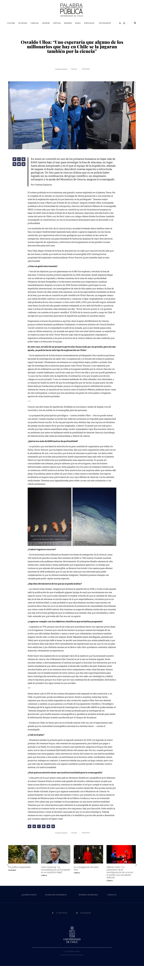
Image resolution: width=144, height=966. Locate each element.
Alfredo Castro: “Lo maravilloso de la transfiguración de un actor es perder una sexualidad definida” (120, 872)
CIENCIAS (35, 23)
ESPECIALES (89, 23)
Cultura (44, 875)
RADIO (78, 23)
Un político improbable (19, 867)
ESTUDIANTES (105, 23)
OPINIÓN (46, 23)
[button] (14, 159)
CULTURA (11, 23)
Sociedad (12, 870)
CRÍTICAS (57, 23)
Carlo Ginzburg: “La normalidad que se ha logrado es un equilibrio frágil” (55, 870)
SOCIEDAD (22, 23)
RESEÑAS (68, 23)
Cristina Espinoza (61, 69)
